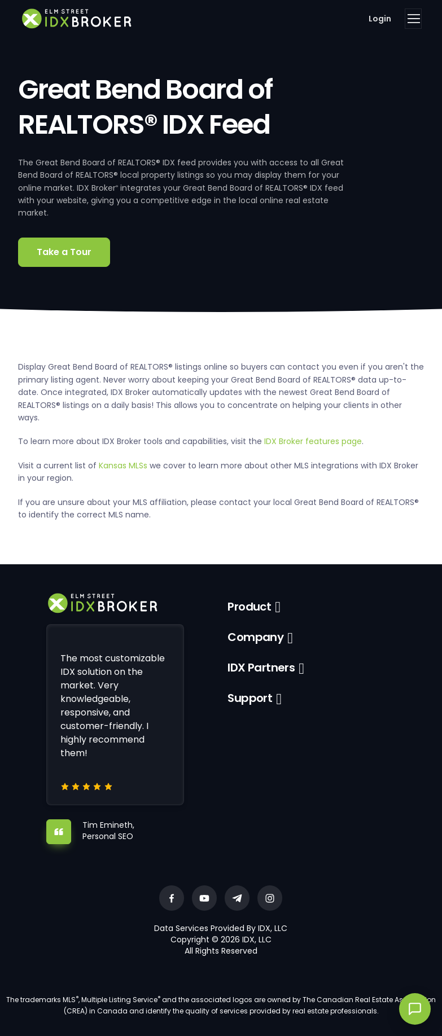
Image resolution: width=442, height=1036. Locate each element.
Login (380, 18)
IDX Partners (261, 667)
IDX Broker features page (313, 441)
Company (255, 637)
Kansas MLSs (123, 465)
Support (249, 698)
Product (249, 606)
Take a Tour (64, 251)
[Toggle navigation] (413, 18)
